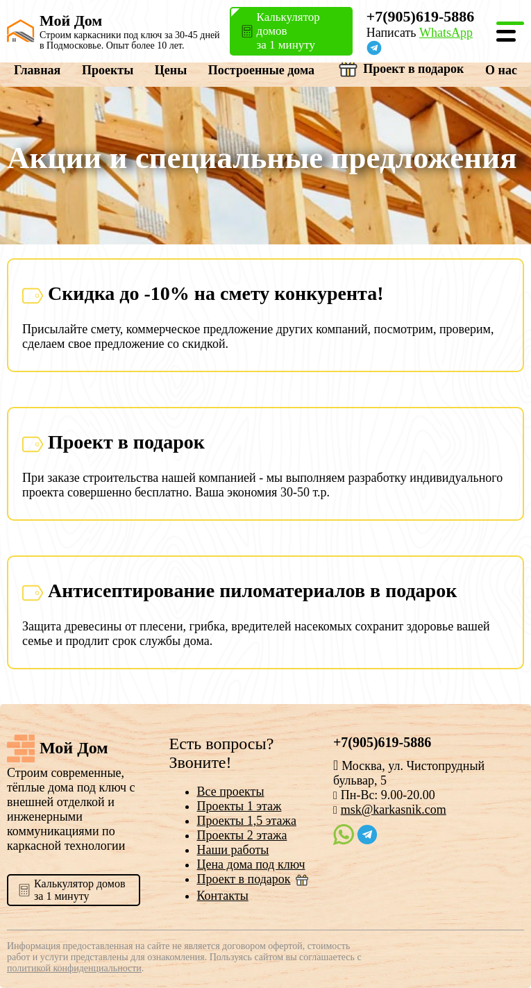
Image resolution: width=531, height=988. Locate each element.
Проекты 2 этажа (242, 835)
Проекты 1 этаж (239, 806)
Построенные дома (261, 70)
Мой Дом (71, 20)
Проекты (107, 70)
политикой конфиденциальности (74, 968)
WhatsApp (446, 33)
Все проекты (230, 791)
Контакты (222, 896)
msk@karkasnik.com (393, 810)
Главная (37, 70)
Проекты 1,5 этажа (246, 821)
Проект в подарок (400, 69)
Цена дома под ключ (251, 864)
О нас (501, 70)
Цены (171, 70)
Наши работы (233, 850)
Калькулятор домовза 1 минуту (79, 890)
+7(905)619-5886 (420, 16)
